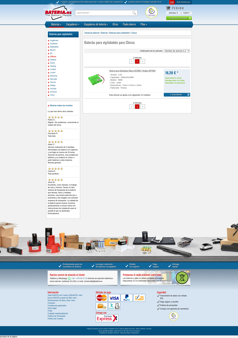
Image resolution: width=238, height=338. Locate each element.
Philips (52, 85)
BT (51, 53)
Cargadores (72, 24)
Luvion (52, 72)
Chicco (53, 56)
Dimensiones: (116, 85)
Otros (115, 24)
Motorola (53, 76)
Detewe (53, 60)
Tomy (52, 95)
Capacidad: (115, 77)
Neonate (53, 79)
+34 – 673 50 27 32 (77, 278)
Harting (53, 66)
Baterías (56, 24)
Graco (52, 63)
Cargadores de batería (96, 24)
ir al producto (176, 95)
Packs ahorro (129, 24)
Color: (112, 83)
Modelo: (113, 80)
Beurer (53, 50)
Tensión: (113, 75)
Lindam (53, 69)
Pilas (144, 24)
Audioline (54, 44)
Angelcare (54, 40)
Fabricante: (115, 88)
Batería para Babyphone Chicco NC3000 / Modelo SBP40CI (132, 70)
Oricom (53, 82)
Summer (53, 92)
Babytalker (54, 47)
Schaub (53, 89)
